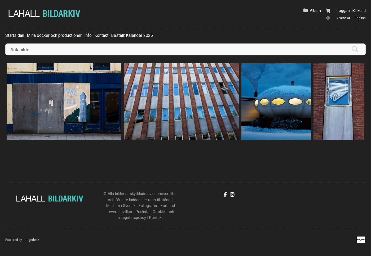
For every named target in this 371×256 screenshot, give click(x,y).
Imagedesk (31, 240)
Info (88, 35)
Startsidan (14, 35)
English (360, 18)
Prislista (142, 211)
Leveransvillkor (119, 211)
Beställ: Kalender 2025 (132, 35)
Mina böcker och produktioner (54, 35)
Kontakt (101, 35)
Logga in (344, 10)
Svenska (343, 18)
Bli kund (359, 10)
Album (315, 10)
